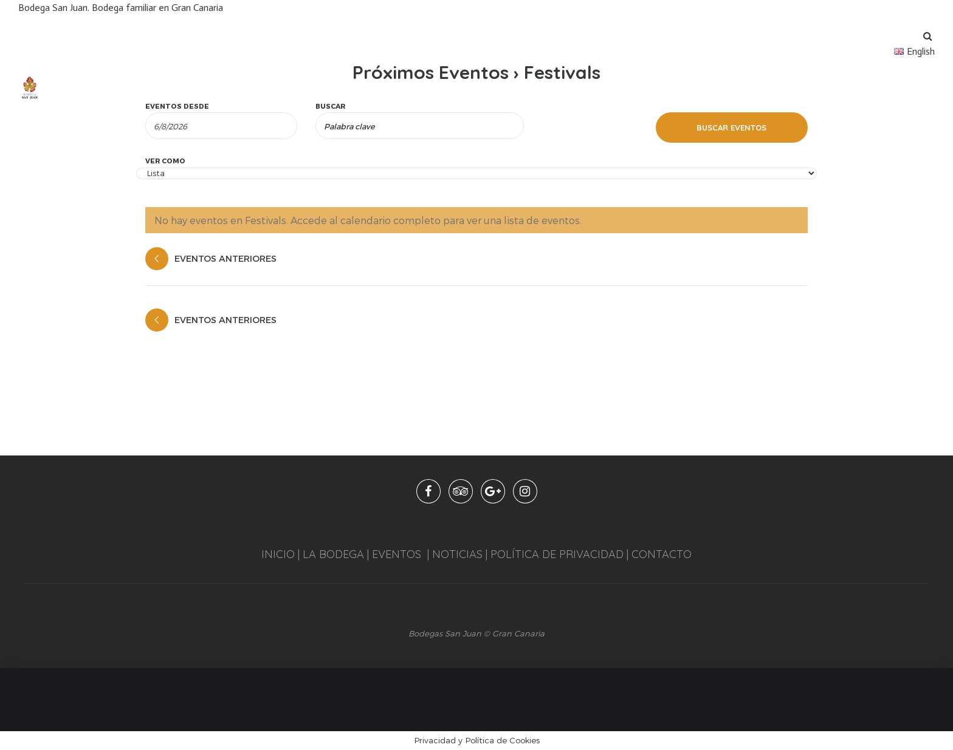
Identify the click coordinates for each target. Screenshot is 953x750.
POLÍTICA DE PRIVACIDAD (557, 554)
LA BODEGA (333, 554)
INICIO (278, 554)
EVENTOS (396, 554)
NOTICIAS (456, 554)
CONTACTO (661, 554)
